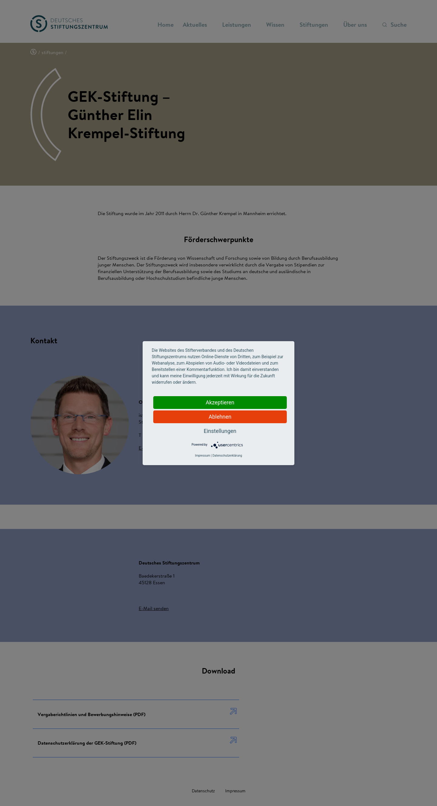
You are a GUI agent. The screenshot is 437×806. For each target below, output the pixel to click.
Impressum (202, 455)
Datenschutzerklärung (227, 455)
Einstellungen (220, 431)
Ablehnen (219, 416)
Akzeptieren (220, 402)
